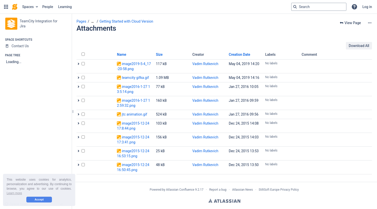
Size (159, 55)
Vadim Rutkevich (205, 64)
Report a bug (217, 189)
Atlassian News (242, 189)
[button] (6, 7)
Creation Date (239, 55)
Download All (359, 46)
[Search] (295, 7)
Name (121, 55)
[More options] (369, 23)
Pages (81, 21)
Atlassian (224, 200)
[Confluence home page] (15, 7)
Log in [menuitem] (367, 7)
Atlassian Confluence (180, 189)
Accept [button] (39, 199)
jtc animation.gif (134, 114)
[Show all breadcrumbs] (92, 21)
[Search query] (318, 7)
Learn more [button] (14, 193)
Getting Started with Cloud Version (126, 21)
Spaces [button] (28, 7)
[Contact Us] (36, 46)
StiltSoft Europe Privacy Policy (279, 189)
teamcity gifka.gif (135, 78)
